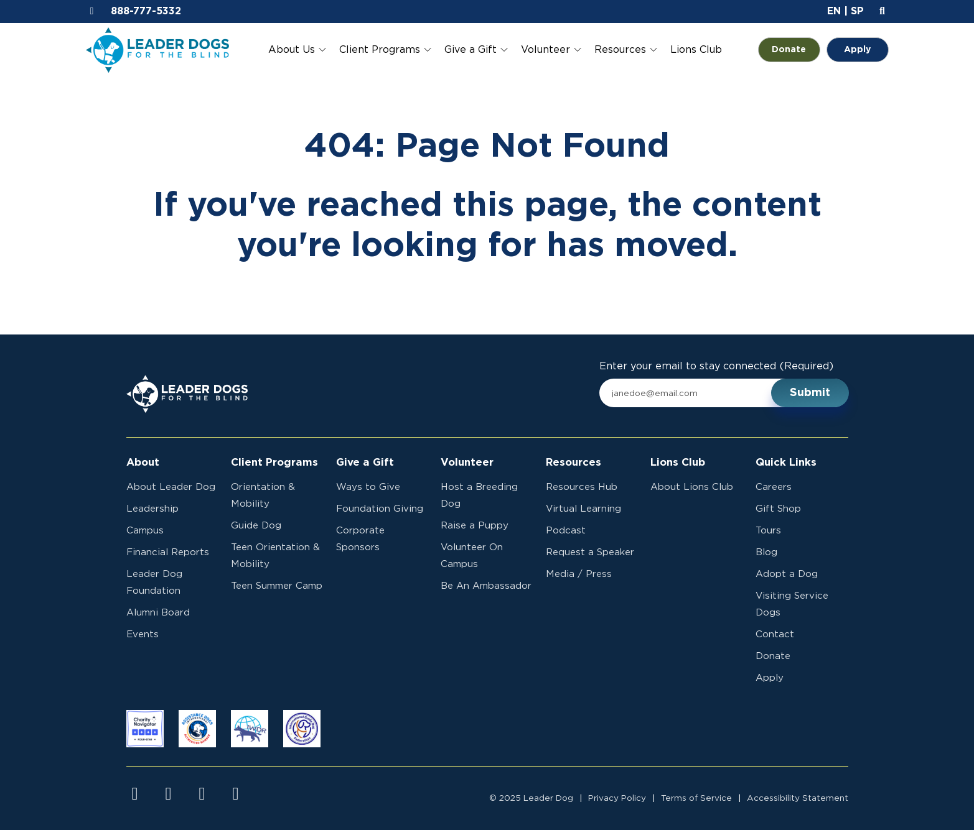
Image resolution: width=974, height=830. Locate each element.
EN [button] (834, 11)
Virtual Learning (583, 509)
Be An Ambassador (486, 586)
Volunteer (545, 50)
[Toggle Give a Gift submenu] (504, 49)
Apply (857, 49)
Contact (775, 634)
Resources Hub (581, 487)
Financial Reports (167, 552)
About (142, 463)
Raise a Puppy (474, 525)
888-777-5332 (146, 11)
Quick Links (786, 463)
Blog (766, 552)
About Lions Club (691, 487)
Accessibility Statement (797, 798)
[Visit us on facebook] (135, 794)
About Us (291, 50)
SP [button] (857, 11)
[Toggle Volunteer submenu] (577, 49)
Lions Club (696, 50)
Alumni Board (158, 612)
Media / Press (579, 574)
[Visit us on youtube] (202, 794)
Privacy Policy (617, 798)
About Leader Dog (170, 487)
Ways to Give (368, 487)
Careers (774, 487)
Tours (768, 530)
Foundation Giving (379, 509)
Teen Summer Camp (276, 586)
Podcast (566, 530)
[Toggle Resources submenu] (653, 49)
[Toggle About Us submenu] (322, 49)
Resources (620, 50)
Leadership (152, 509)
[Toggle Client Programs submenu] (427, 49)
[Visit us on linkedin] (236, 794)
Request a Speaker (590, 552)
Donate (796, 49)
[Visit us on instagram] (168, 794)
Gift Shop (778, 509)
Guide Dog (256, 525)
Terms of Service (696, 798)
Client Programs (379, 50)
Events (142, 634)
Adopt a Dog (787, 574)
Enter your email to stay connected (716, 366)
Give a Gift (470, 50)
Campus (145, 530)
